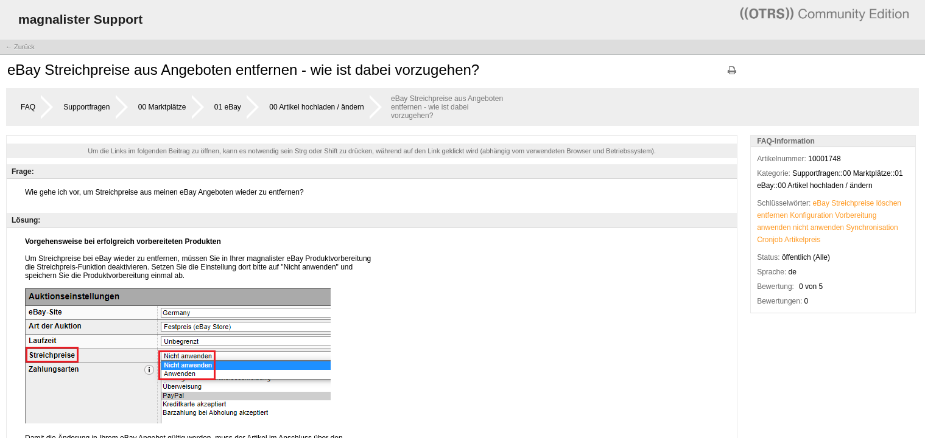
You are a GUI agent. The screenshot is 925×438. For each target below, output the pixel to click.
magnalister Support (80, 19)
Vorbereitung (855, 215)
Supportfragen (86, 107)
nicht (800, 227)
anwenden (773, 227)
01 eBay (227, 107)
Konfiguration (811, 215)
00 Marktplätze (162, 107)
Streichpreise (852, 203)
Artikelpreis (802, 239)
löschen (888, 203)
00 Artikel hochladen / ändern (316, 107)
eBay (821, 203)
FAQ (28, 107)
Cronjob (770, 239)
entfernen (772, 215)
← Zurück (20, 46)
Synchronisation (872, 227)
